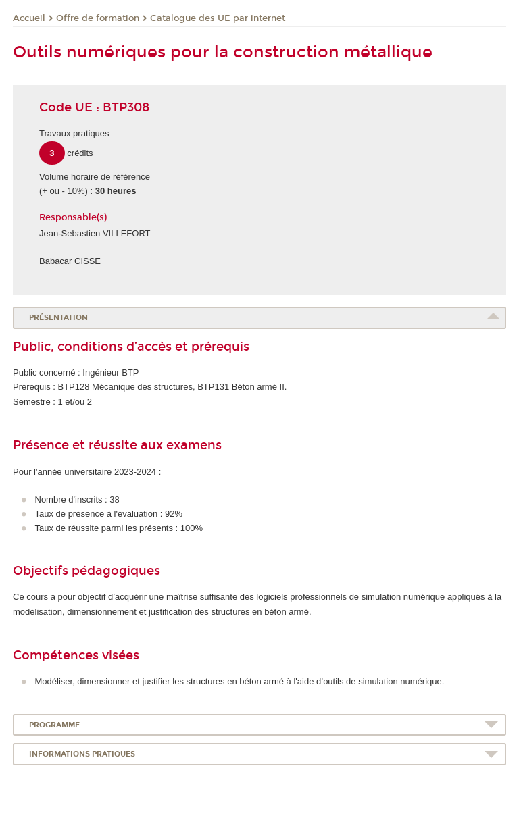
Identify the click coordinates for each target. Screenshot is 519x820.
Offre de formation (97, 18)
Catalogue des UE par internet (217, 18)
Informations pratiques (82, 754)
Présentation (58, 317)
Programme (54, 725)
